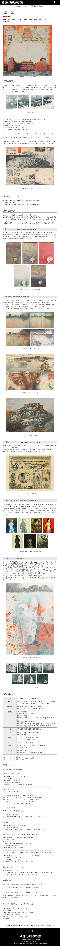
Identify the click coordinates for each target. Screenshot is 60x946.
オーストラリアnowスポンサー (26, 739)
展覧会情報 (38, 19)
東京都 (8, 925)
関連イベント (47, 19)
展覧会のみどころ (17, 19)
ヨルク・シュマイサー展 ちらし (13, 759)
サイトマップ (50, 925)
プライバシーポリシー (39, 925)
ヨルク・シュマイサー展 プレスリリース (15, 757)
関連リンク (19, 925)
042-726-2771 (33, 941)
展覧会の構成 (28, 19)
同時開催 (6, 21)
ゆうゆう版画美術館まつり (24, 895)
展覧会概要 (7, 19)
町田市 (13, 925)
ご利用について (28, 925)
